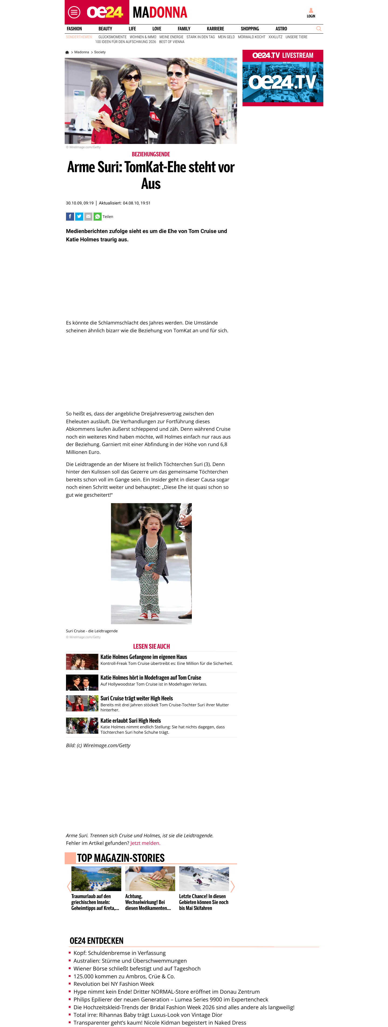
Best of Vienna (171, 42)
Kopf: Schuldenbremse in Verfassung (117, 940)
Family (184, 28)
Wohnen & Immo (143, 37)
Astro (281, 28)
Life (132, 28)
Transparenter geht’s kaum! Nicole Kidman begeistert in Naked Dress (157, 1010)
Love (157, 28)
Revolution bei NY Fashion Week (111, 971)
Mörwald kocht (252, 37)
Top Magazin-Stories (121, 858)
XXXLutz (275, 37)
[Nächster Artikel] (229, 881)
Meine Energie (171, 37)
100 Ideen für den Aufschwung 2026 (125, 42)
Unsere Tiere (296, 37)
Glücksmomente (113, 37)
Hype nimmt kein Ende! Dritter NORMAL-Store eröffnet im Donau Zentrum (164, 979)
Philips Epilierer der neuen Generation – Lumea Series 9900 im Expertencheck (168, 987)
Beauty (105, 28)
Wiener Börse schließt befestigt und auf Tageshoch (135, 956)
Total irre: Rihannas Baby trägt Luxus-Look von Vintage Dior (145, 1002)
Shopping (250, 28)
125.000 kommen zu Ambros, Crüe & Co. (122, 964)
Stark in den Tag (201, 37)
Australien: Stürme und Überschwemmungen (128, 948)
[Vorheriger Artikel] (73, 881)
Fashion (74, 28)
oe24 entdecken (96, 929)
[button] (73, 12)
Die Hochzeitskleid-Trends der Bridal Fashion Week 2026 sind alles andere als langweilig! (182, 994)
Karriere (215, 28)
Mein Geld (226, 37)
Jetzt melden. (145, 843)
